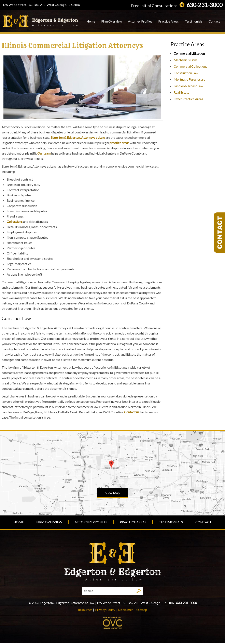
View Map (112, 493)
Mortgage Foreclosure (189, 79)
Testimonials (193, 21)
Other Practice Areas (188, 99)
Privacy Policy (105, 610)
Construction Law (186, 73)
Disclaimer (125, 610)
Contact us (131, 412)
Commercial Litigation (189, 53)
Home (90, 21)
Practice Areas (168, 21)
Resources (85, 610)
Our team (44, 153)
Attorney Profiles (140, 21)
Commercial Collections (190, 66)
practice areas (119, 143)
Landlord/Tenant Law (188, 86)
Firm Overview (111, 21)
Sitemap (141, 610)
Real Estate (181, 92)
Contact (214, 21)
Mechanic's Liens (185, 60)
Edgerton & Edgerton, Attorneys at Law (78, 137)
